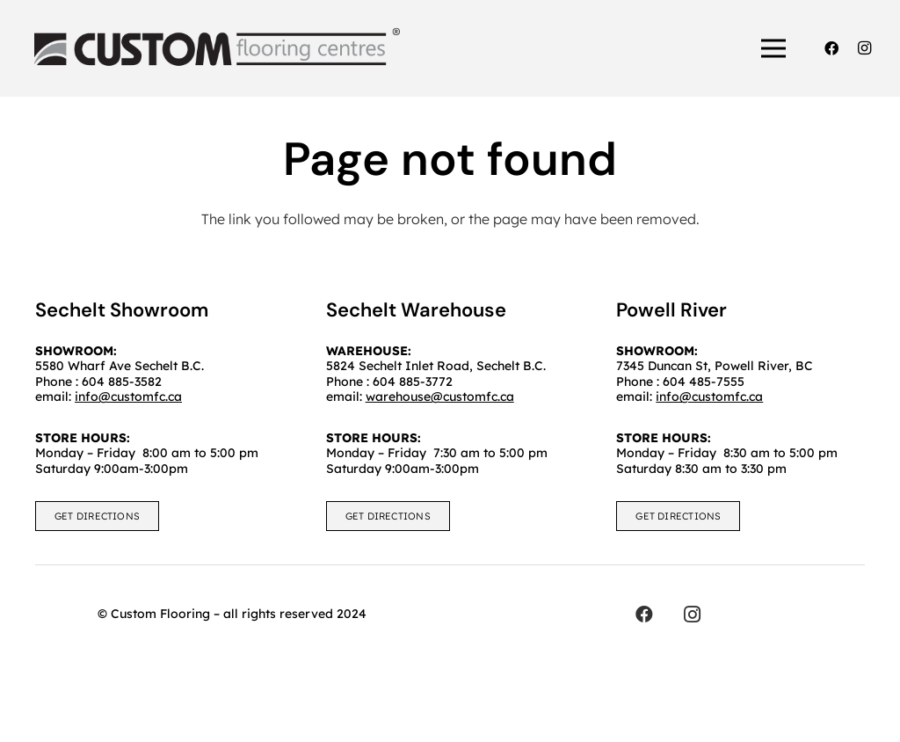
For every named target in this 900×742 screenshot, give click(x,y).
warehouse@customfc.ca (440, 396)
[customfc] (217, 48)
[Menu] (774, 48)
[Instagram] (865, 48)
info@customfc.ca (709, 396)
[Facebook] (831, 48)
